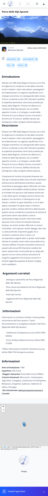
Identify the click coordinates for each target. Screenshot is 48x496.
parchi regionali (28, 59)
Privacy (24, 471)
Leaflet (3, 447)
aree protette (11, 59)
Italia (8, 65)
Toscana (20, 65)
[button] (24, 424)
